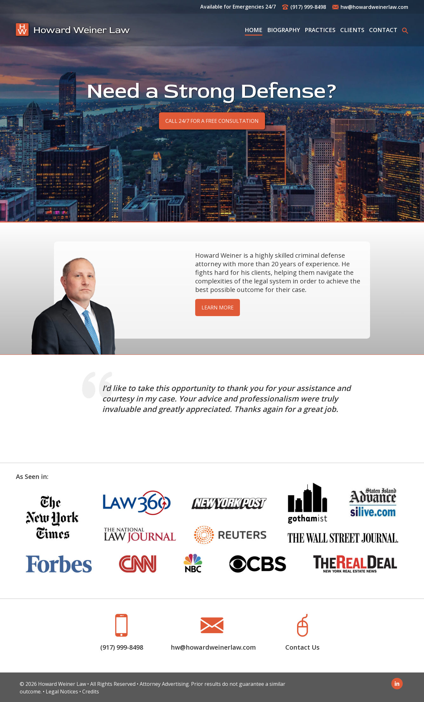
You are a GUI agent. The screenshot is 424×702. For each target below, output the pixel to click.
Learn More (218, 307)
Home (253, 30)
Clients (352, 30)
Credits (90, 691)
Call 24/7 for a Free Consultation (212, 120)
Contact (383, 30)
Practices (320, 30)
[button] (405, 30)
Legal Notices (62, 691)
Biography (283, 30)
